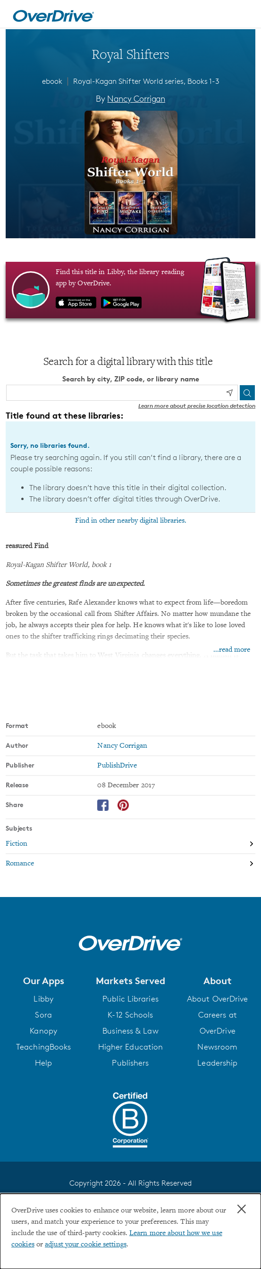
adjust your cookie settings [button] (85, 1244)
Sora (43, 1014)
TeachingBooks (43, 1046)
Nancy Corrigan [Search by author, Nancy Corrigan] (136, 98)
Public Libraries (130, 998)
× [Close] (241, 1209)
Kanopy (43, 1030)
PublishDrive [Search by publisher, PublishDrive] (116, 765)
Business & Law (130, 1030)
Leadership (217, 1062)
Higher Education (130, 1046)
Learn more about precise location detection (196, 405)
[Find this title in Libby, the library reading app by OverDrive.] (130, 290)
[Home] (53, 14)
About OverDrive (217, 998)
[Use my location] (229, 392)
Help (43, 1062)
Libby (43, 998)
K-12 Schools (130, 1014)
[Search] (247, 392)
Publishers (130, 1062)
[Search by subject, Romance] (130, 863)
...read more (231, 650)
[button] (43, 981)
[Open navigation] (243, 15)
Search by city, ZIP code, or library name (130, 378)
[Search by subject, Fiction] (130, 844)
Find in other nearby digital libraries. (130, 521)
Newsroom (217, 1046)
